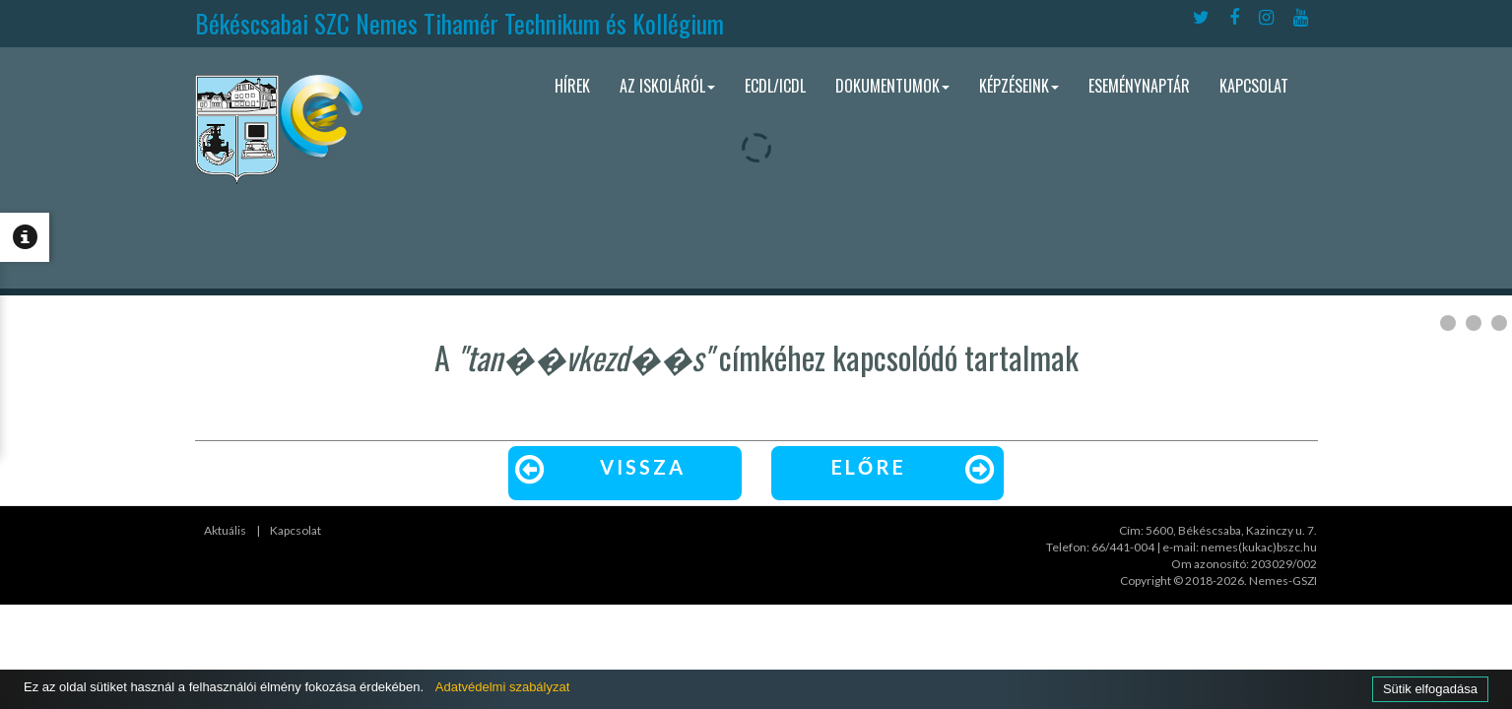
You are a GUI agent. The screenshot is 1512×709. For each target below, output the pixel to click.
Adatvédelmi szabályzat (538, 686)
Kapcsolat (1253, 85)
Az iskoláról (667, 85)
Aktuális (225, 530)
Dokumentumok (892, 85)
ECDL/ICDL (775, 85)
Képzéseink (1019, 85)
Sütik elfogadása (1426, 688)
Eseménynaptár (1139, 85)
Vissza (598, 467)
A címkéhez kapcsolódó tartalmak (756, 357)
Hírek (572, 85)
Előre (916, 467)
